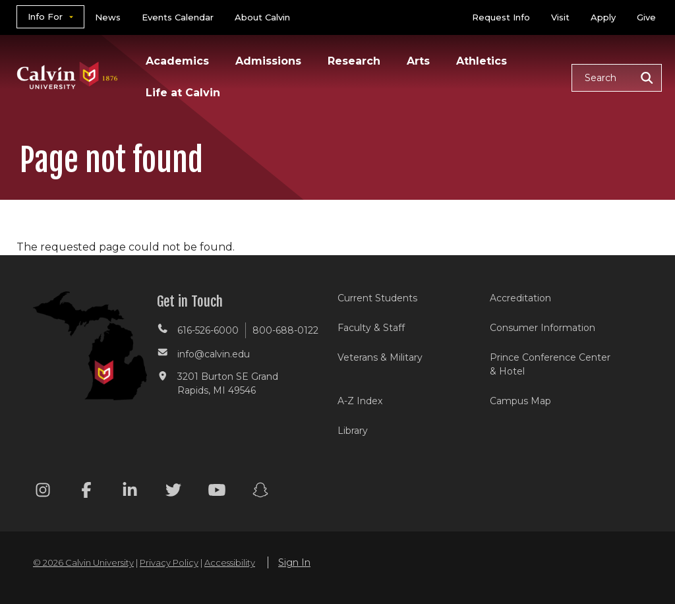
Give (646, 17)
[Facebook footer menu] (86, 492)
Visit (560, 17)
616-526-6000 (208, 330)
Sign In (294, 562)
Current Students (377, 298)
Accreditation (520, 298)
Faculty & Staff (371, 328)
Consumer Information (542, 328)
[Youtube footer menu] (217, 492)
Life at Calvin (183, 92)
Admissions (268, 61)
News (108, 17)
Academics (177, 61)
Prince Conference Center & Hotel (550, 364)
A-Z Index (360, 401)
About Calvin (262, 17)
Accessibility (229, 562)
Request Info (501, 17)
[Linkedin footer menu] (130, 492)
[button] (617, 78)
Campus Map (520, 401)
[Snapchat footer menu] (260, 492)
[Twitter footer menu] (173, 492)
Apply (603, 17)
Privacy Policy (169, 562)
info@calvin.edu (213, 354)
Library (353, 431)
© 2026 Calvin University (83, 562)
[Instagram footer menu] (43, 492)
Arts (418, 61)
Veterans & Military (380, 357)
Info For (45, 16)
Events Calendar (178, 17)
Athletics (481, 61)
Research (354, 61)
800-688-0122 (285, 330)
